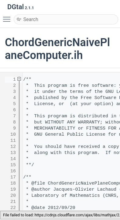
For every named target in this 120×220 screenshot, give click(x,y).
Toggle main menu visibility (8, 16)
